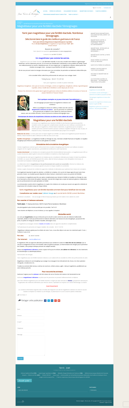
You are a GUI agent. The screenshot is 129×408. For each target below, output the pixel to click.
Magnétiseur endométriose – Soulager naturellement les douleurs (100, 34)
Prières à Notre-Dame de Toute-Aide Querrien (99, 69)
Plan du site (87, 401)
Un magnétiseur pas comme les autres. (52, 58)
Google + (55, 300)
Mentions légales (80, 401)
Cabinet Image (48, 193)
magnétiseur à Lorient (95, 90)
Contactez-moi (107, 8)
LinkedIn (52, 300)
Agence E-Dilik (108, 402)
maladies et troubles (44, 224)
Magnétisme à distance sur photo (43, 109)
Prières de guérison (55, 11)
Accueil (45, 11)
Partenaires (94, 390)
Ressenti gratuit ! (24, 380)
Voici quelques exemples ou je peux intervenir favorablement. (59, 99)
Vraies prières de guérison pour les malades (99, 60)
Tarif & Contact (73, 14)
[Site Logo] (28, 13)
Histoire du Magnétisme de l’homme (99, 74)
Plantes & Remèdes (101, 11)
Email (59, 300)
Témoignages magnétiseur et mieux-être (55, 14)
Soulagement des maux (70, 11)
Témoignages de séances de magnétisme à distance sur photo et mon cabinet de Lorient (45, 116)
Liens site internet (23, 390)
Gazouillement (48, 300)
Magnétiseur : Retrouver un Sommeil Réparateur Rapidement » (100, 49)
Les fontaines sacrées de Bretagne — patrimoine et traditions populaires (99, 80)
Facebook (45, 300)
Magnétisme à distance (86, 11)
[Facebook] (110, 17)
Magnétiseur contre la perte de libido (100, 55)
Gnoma (70, 280)
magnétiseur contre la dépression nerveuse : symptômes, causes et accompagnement (98, 42)
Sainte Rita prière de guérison (100, 65)
